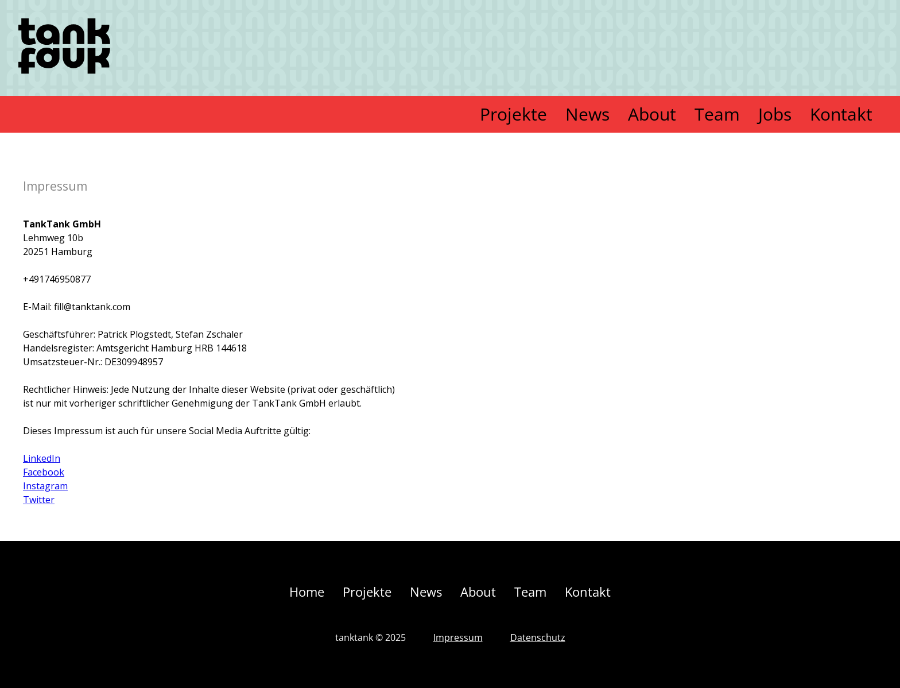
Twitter (39, 499)
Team (717, 114)
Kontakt (841, 114)
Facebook (43, 472)
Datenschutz (537, 637)
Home (306, 591)
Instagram (45, 486)
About (652, 114)
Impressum (458, 637)
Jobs (775, 114)
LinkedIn (41, 458)
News (587, 114)
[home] (64, 48)
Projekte (513, 114)
